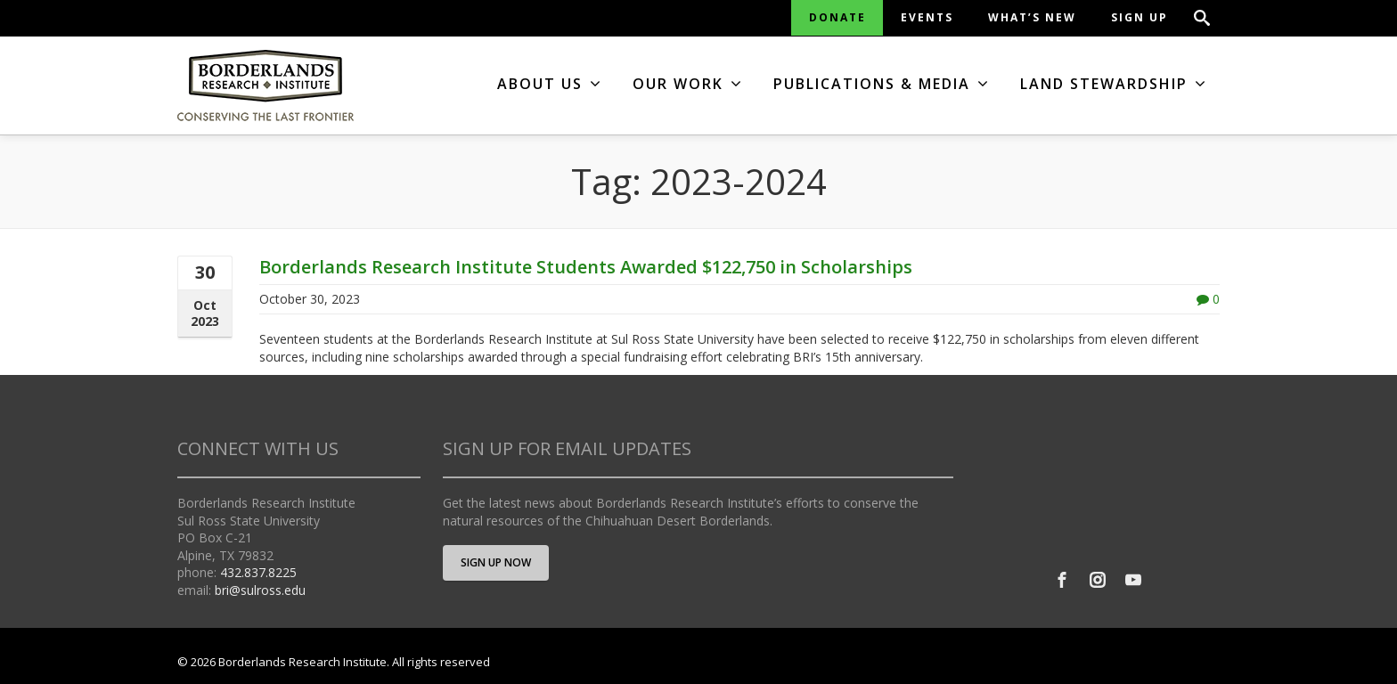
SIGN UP (1139, 17)
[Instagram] (1097, 580)
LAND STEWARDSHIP (1113, 84)
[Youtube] (1133, 580)
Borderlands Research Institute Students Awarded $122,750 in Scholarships (585, 267)
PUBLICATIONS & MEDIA (881, 84)
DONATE (837, 17)
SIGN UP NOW (496, 562)
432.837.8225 (258, 572)
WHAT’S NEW (1032, 17)
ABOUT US (549, 84)
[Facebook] (1062, 580)
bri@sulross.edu (260, 590)
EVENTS (927, 17)
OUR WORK (688, 84)
